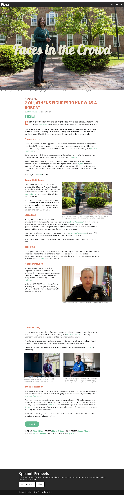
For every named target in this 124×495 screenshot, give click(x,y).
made (39, 175)
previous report (78, 233)
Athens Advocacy (75, 222)
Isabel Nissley (84, 431)
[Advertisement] (62, 318)
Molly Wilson (58, 431)
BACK (32, 424)
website (74, 157)
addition (43, 124)
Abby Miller (32, 112)
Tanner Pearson (39, 434)
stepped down (31, 194)
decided (28, 407)
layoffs (80, 164)
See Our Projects (27, 484)
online (88, 347)
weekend (41, 259)
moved (46, 284)
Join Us (40, 484)
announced (53, 405)
